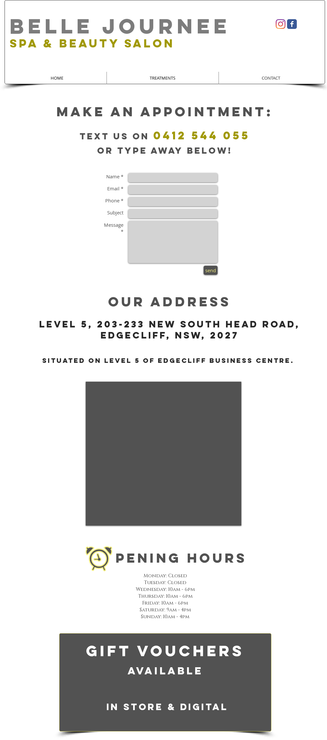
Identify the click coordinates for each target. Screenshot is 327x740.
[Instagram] (280, 24)
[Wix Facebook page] (292, 24)
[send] (211, 270)
